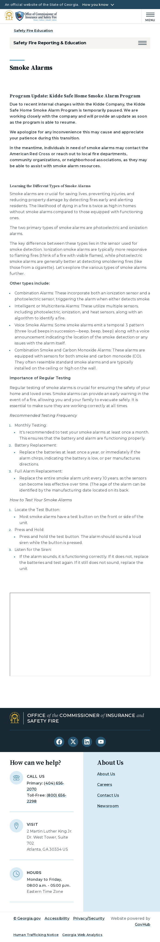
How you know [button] (95, 4)
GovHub (143, 924)
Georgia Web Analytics (82, 935)
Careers (104, 784)
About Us (106, 774)
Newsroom (108, 806)
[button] (142, 43)
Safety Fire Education (33, 30)
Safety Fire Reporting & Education (49, 42)
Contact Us (108, 795)
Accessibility (57, 918)
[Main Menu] (148, 16)
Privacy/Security (89, 918)
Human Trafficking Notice (36, 935)
